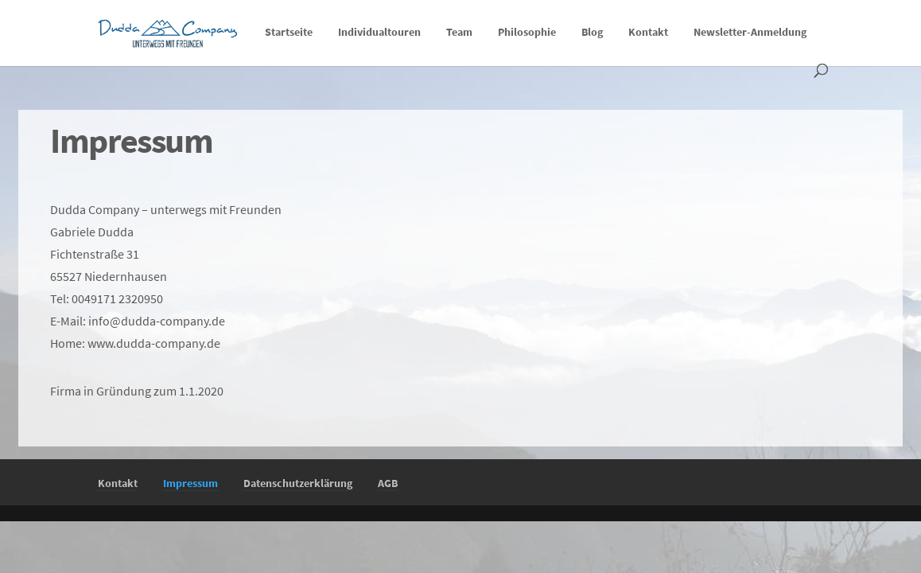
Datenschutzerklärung (297, 483)
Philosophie (527, 32)
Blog (592, 32)
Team (459, 32)
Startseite (289, 32)
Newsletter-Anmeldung (750, 32)
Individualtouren (379, 32)
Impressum (190, 483)
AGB (388, 483)
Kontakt (648, 32)
